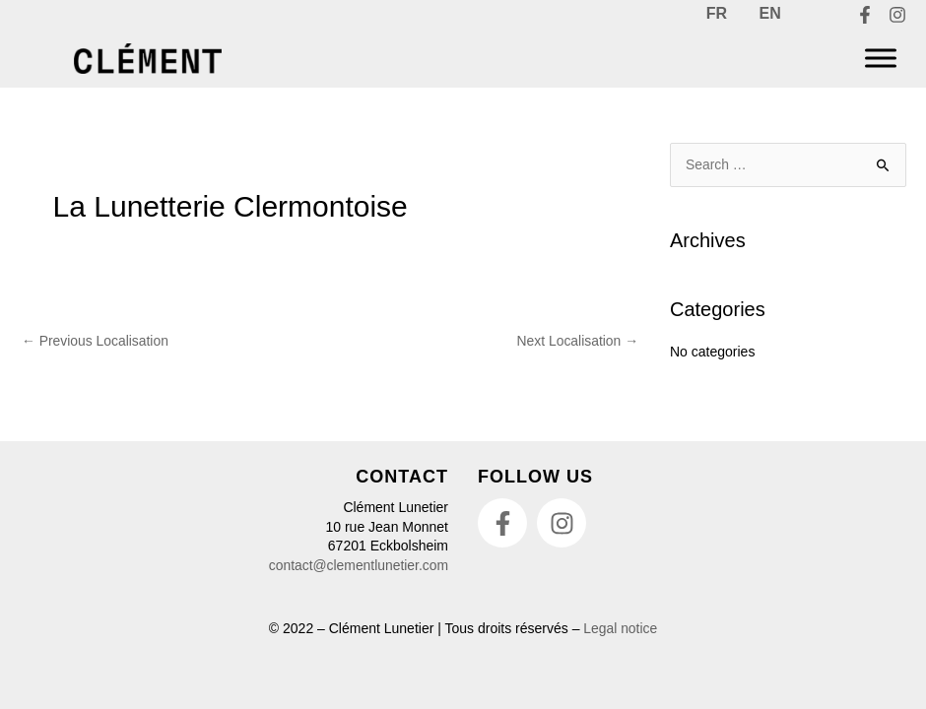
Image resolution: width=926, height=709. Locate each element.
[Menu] (880, 58)
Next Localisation (576, 341)
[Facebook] (865, 16)
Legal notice (620, 628)
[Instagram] (897, 16)
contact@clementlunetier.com (357, 565)
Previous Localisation (95, 341)
